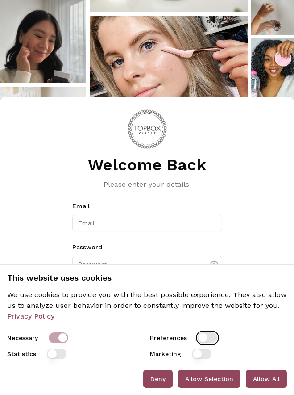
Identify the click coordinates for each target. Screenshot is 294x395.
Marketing (165, 354)
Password (87, 247)
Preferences (168, 338)
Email (81, 206)
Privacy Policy (30, 316)
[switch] (58, 337)
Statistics (21, 354)
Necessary (22, 338)
